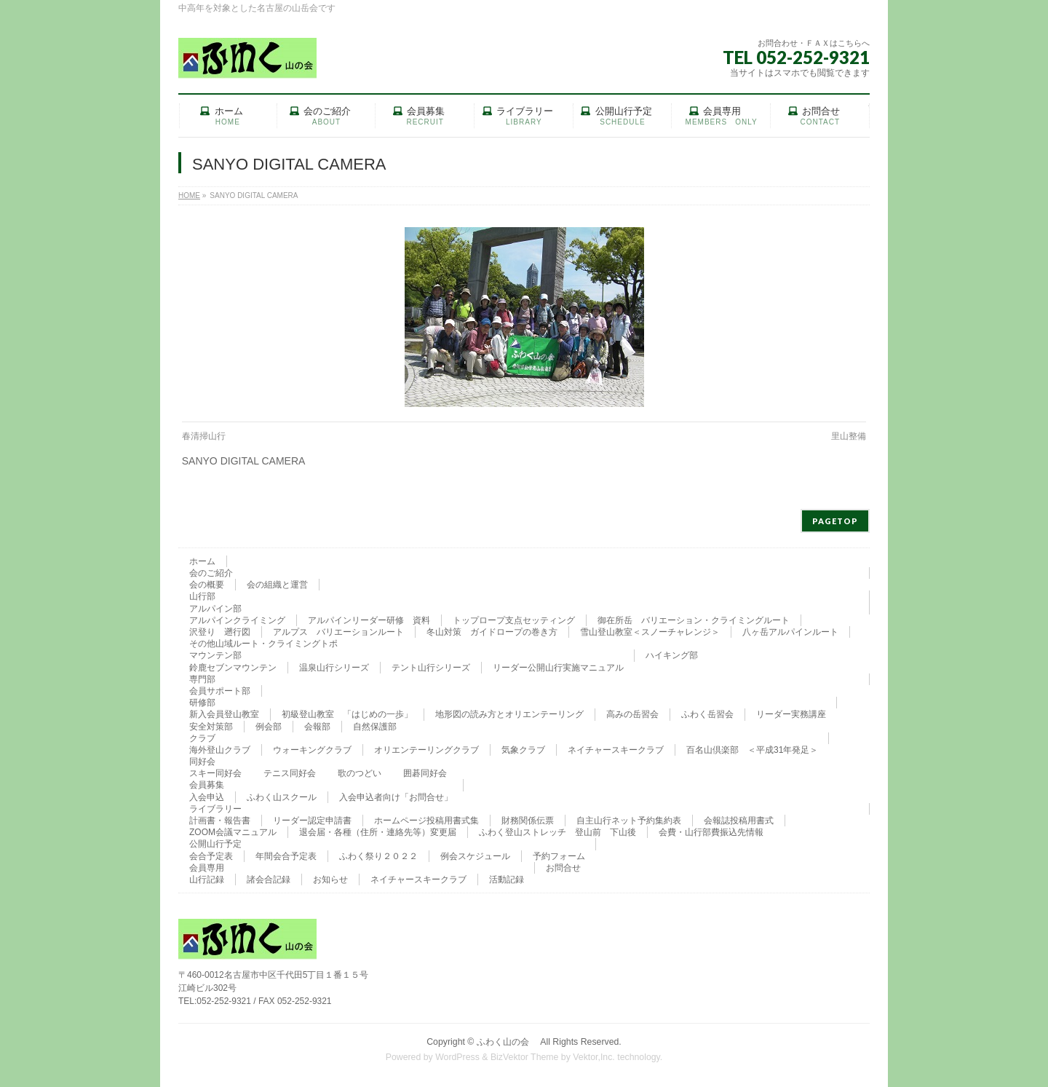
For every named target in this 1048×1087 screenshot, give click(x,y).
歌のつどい (359, 773)
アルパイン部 (215, 609)
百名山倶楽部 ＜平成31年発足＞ (752, 750)
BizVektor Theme (525, 1057)
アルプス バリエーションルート (338, 632)
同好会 (202, 761)
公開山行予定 (215, 844)
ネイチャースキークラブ (616, 750)
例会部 (268, 727)
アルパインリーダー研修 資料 (369, 620)
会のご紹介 (211, 573)
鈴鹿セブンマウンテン (233, 668)
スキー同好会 (215, 773)
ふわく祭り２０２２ (378, 856)
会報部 (317, 727)
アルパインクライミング (237, 620)
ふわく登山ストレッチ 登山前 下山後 (557, 832)
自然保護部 (375, 727)
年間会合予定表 (286, 856)
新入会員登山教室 (224, 714)
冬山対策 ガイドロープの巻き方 (491, 632)
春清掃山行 (204, 436)
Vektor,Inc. (594, 1057)
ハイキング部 (672, 655)
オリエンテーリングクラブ (426, 750)
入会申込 (206, 797)
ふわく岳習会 (707, 714)
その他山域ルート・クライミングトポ (263, 644)
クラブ (202, 738)
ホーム (202, 561)
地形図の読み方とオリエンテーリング (509, 714)
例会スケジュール (475, 856)
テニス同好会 (289, 773)
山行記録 (206, 879)
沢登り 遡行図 (219, 632)
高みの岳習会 (632, 714)
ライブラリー (215, 809)
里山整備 (848, 436)
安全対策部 (211, 727)
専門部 (202, 679)
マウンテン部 (215, 655)
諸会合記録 (268, 879)
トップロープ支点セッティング (514, 620)
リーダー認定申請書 (312, 820)
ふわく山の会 (507, 1042)
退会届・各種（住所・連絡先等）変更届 (377, 832)
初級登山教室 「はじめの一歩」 (347, 714)
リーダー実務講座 (791, 714)
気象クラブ (523, 750)
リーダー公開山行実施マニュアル (558, 668)
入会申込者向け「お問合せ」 (396, 797)
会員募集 (206, 785)
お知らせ (330, 879)
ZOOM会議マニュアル (233, 832)
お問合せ (563, 868)
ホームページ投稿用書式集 (426, 820)
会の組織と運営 (277, 585)
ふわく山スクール (282, 797)
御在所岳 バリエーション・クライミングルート (694, 620)
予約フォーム (559, 856)
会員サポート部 (219, 691)
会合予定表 (211, 856)
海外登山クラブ (219, 750)
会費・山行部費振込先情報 (711, 832)
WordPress (457, 1057)
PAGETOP (835, 521)
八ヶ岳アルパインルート (790, 632)
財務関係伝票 (527, 820)
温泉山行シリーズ (334, 668)
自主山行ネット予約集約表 (628, 820)
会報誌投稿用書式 (739, 820)
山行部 (202, 596)
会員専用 (206, 868)
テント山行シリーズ (431, 668)
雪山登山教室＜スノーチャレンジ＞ (650, 632)
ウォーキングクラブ (312, 750)
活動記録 (506, 879)
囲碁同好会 (425, 773)
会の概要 (206, 585)
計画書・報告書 (219, 820)
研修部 (202, 702)
